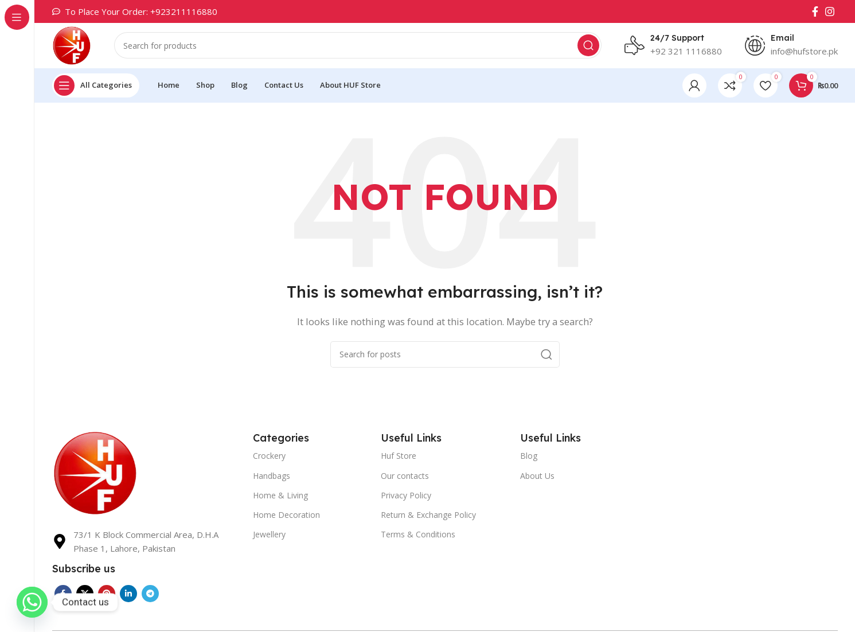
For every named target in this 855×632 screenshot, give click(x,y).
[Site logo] (72, 44)
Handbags (271, 476)
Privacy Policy (406, 495)
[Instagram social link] (830, 11)
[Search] (358, 46)
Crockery (269, 456)
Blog (528, 456)
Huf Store (398, 456)
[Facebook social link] (815, 11)
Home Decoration (286, 515)
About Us (537, 476)
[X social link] (84, 594)
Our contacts (405, 476)
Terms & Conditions (418, 535)
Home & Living (280, 495)
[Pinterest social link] (106, 594)
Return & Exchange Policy (428, 515)
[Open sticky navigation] (95, 86)
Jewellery (269, 535)
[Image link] (95, 472)
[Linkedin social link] (128, 594)
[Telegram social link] (150, 594)
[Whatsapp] (32, 602)
